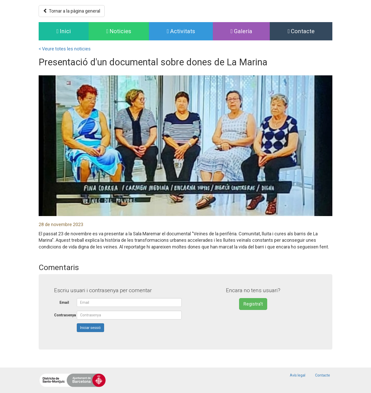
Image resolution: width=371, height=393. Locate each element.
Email (64, 302)
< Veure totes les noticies (65, 48)
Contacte (301, 31)
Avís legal (297, 375)
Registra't (253, 304)
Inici (72, 30)
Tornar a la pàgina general (71, 11)
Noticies (118, 31)
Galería (241, 31)
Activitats (181, 31)
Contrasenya (63, 315)
